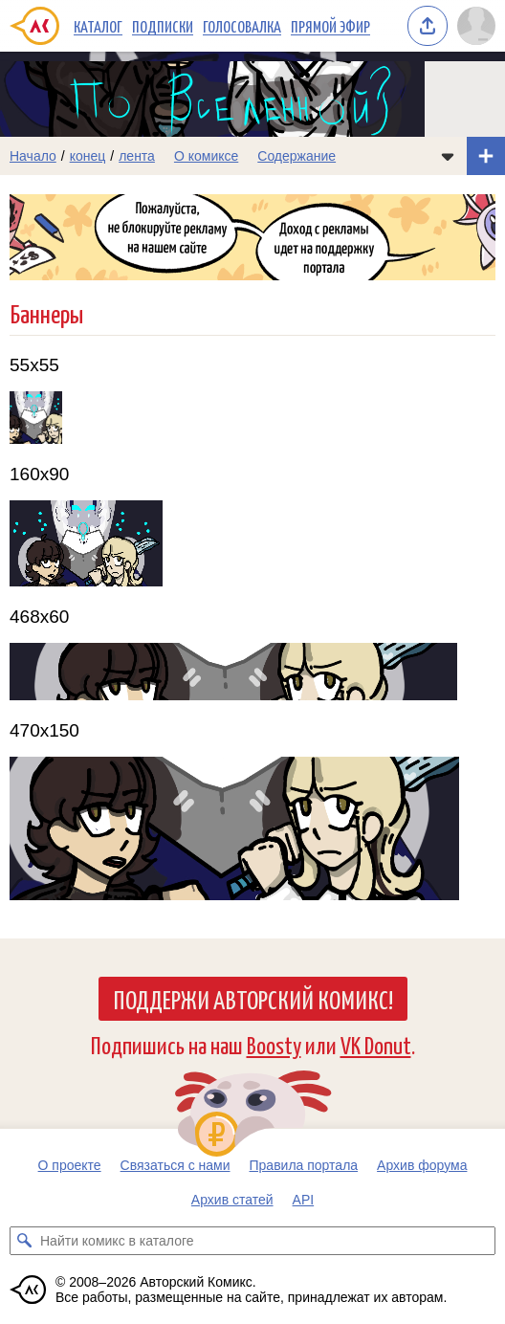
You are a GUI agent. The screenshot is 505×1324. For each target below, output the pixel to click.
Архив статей (232, 1199)
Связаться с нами (176, 1165)
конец (88, 156)
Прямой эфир (330, 25)
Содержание (296, 156)
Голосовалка (242, 25)
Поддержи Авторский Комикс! (253, 998)
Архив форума (422, 1165)
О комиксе (206, 156)
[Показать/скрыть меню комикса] (447, 156)
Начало (33, 156)
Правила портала (304, 1165)
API (304, 1199)
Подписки (162, 25)
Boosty (274, 1044)
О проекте (69, 1165)
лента (137, 156)
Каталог (98, 25)
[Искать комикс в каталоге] (24, 1240)
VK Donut (375, 1044)
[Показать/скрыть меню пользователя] (476, 26)
